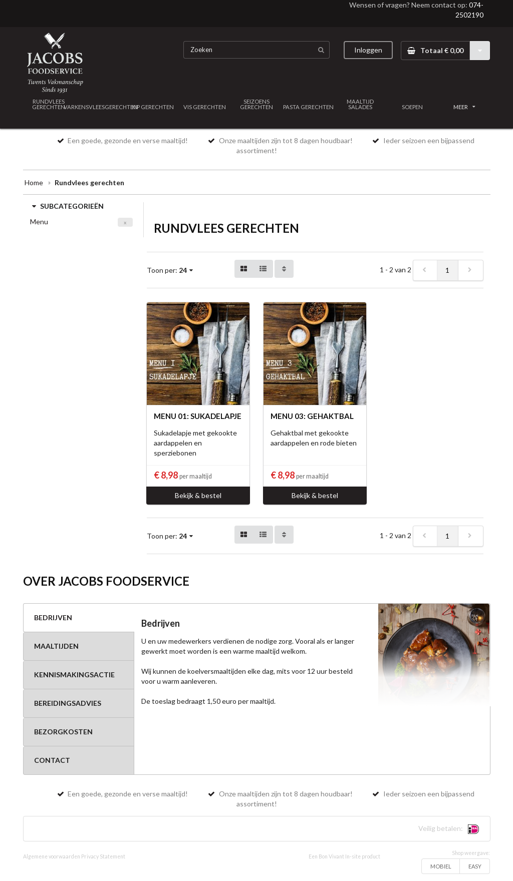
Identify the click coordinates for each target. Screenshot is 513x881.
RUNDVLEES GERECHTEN (48, 104)
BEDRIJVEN (53, 617)
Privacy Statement (103, 856)
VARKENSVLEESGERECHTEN (101, 107)
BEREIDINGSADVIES (67, 703)
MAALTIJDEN (56, 646)
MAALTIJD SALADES (360, 104)
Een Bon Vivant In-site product (344, 856)
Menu (39, 221)
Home (34, 182)
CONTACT (52, 760)
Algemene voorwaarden (51, 856)
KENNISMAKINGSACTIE (74, 674)
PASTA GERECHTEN (308, 107)
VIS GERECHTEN (204, 107)
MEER (464, 107)
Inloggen (368, 50)
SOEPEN (412, 107)
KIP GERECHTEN (153, 107)
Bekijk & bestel (198, 495)
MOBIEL (440, 866)
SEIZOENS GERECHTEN (256, 104)
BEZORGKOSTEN (63, 731)
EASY (474, 866)
